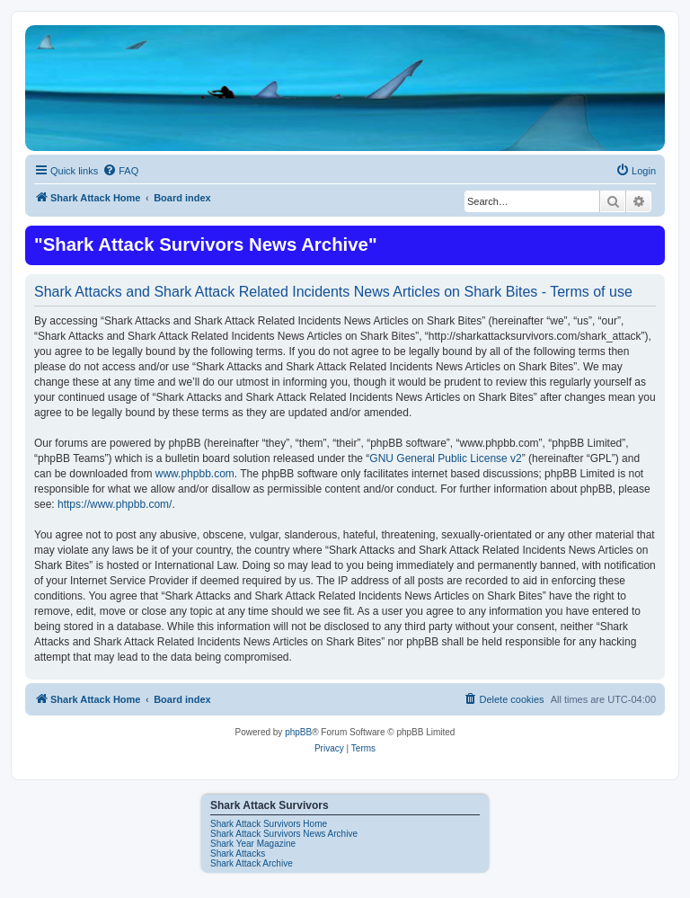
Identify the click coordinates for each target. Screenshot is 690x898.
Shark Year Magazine (253, 844)
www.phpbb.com (194, 473)
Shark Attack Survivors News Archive (284, 834)
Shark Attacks (237, 853)
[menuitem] (120, 171)
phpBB (298, 732)
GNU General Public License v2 (445, 458)
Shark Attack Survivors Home (268, 824)
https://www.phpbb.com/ (115, 504)
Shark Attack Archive (251, 863)
